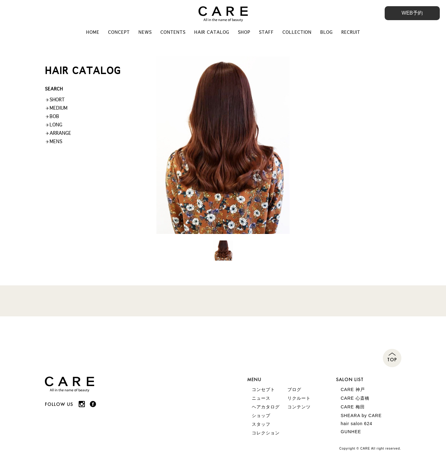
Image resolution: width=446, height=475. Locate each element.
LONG (56, 125)
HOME (92, 32)
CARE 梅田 (353, 406)
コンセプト (263, 389)
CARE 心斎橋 (355, 398)
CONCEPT (119, 32)
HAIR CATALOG (211, 32)
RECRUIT (350, 32)
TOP (392, 360)
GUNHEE (351, 431)
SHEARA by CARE (361, 415)
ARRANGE (60, 133)
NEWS (145, 32)
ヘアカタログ (266, 406)
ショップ (261, 415)
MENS (56, 141)
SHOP (244, 32)
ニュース (261, 398)
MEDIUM (59, 108)
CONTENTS (173, 32)
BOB (54, 116)
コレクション (266, 432)
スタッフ (261, 424)
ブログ (294, 389)
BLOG (326, 32)
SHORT (57, 100)
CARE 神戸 (353, 389)
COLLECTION (297, 32)
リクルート (299, 398)
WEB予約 (412, 12)
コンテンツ (299, 406)
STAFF (266, 32)
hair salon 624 (356, 423)
